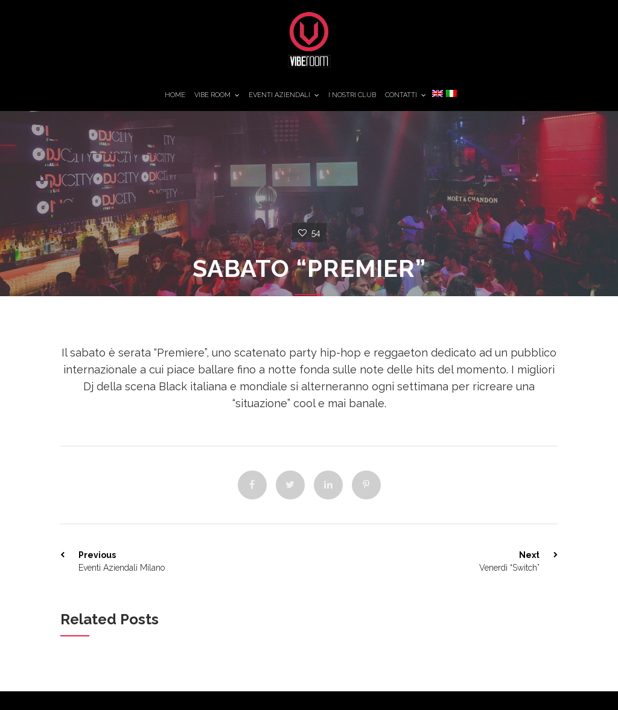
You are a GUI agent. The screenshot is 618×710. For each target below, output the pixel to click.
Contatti (401, 95)
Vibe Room (212, 95)
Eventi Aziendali (279, 95)
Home (175, 95)
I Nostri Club (352, 95)
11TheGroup (591, 21)
